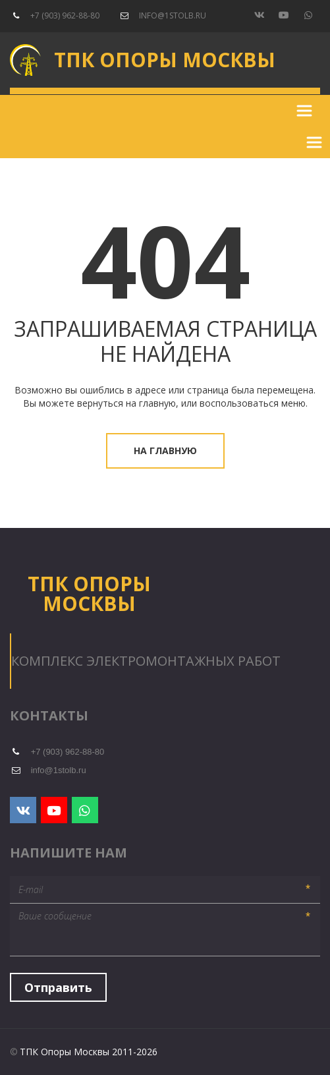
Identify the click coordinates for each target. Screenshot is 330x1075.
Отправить (58, 987)
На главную (165, 450)
